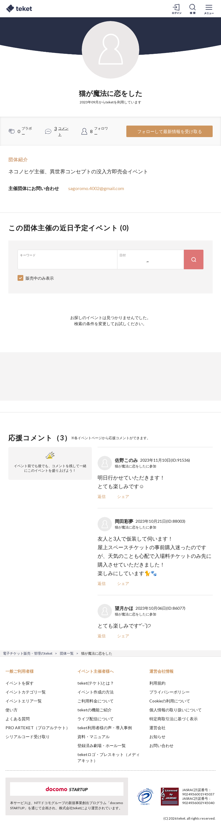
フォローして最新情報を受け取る (169, 131)
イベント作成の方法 (95, 691)
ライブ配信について (95, 718)
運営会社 (157, 727)
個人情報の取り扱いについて (175, 709)
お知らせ (157, 736)
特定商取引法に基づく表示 (173, 718)
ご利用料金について (95, 700)
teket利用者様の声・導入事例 (104, 727)
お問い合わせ (161, 745)
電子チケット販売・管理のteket (27, 653)
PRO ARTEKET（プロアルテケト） (37, 727)
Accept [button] (201, 801)
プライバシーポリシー (169, 691)
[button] (8, 809)
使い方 (11, 709)
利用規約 (157, 683)
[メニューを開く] (209, 8)
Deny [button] (171, 801)
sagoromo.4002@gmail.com (96, 188)
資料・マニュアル (93, 736)
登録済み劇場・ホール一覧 (101, 745)
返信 (102, 496)
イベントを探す (19, 683)
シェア (123, 496)
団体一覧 (67, 653)
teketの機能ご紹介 (94, 709)
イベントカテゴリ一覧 (25, 691)
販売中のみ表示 (40, 278)
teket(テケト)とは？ (95, 683)
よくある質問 (17, 718)
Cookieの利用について (169, 700)
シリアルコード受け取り (27, 736)
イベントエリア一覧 (23, 700)
